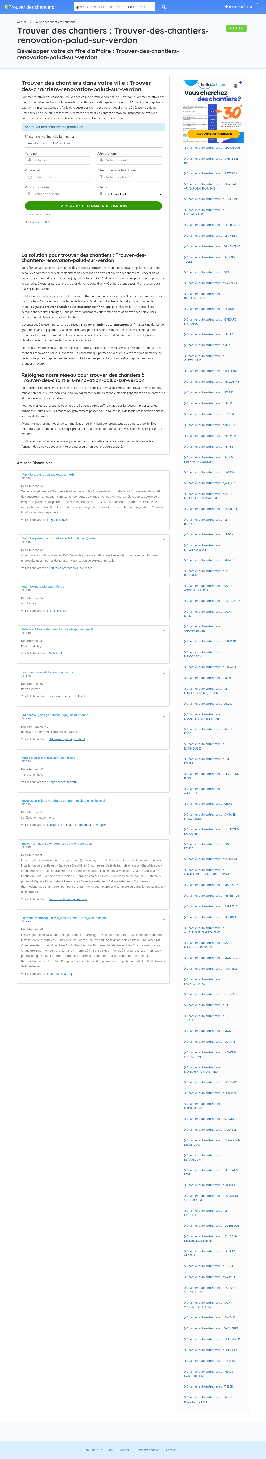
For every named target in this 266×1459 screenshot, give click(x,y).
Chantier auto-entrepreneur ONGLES (211, 1266)
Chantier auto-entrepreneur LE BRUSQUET (205, 522)
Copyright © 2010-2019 (98, 1450)
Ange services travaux (63, 782)
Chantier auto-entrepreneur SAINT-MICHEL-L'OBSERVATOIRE (208, 496)
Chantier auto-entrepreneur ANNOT (210, 560)
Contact (171, 1450)
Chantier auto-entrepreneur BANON (211, 472)
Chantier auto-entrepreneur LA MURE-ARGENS (210, 1253)
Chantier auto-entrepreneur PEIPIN (210, 446)
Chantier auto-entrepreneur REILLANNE (213, 381)
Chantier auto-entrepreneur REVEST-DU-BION (212, 776)
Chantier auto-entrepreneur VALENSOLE (213, 283)
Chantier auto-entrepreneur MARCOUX (212, 885)
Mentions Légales (147, 1450)
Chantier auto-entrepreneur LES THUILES (206, 1018)
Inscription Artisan (239, 7)
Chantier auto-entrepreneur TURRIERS (212, 969)
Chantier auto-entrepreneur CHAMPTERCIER (204, 628)
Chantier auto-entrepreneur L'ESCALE (211, 414)
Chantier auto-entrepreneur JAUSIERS (211, 483)
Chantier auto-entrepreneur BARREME (212, 906)
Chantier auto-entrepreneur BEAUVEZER (213, 1339)
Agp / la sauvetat (60, 520)
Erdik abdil (56, 653)
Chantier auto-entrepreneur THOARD (211, 667)
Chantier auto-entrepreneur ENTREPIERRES (204, 1106)
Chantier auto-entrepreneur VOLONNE (212, 371)
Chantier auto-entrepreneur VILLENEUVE (214, 246)
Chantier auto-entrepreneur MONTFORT (213, 1031)
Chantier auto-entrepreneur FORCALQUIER (204, 212)
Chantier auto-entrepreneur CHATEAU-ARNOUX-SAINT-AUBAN (211, 186)
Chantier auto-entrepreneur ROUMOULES (204, 746)
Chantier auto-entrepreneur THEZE (210, 1386)
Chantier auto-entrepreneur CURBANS (212, 1093)
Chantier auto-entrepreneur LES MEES (212, 235)
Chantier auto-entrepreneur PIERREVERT (213, 225)
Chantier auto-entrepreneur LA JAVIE (211, 1041)
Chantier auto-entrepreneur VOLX (209, 272)
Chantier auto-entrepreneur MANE (209, 403)
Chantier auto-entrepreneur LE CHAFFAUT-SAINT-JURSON (205, 691)
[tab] (93, 475)
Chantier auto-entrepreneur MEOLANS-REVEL (211, 1172)
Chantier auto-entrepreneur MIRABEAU (213, 917)
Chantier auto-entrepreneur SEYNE (210, 392)
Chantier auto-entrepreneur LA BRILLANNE (206, 573)
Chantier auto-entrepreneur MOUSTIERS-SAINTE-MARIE (204, 716)
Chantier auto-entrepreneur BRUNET (211, 1185)
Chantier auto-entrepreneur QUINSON (212, 994)
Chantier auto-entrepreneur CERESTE (211, 436)
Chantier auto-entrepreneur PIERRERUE (213, 895)
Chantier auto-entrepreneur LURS (209, 1005)
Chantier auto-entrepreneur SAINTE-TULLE (209, 259)
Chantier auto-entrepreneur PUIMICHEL (213, 1350)
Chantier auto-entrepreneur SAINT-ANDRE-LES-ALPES (208, 588)
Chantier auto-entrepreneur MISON (210, 534)
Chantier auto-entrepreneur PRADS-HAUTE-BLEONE (209, 1374)
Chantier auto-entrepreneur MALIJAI (211, 334)
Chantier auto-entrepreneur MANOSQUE (214, 147)
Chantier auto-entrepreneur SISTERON (212, 173)
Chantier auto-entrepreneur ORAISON (212, 199)
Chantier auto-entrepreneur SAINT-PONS (208, 731)
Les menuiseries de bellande (67, 696)
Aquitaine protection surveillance (70, 568)
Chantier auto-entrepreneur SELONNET (213, 1119)
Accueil (22, 22)
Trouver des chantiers (29, 7)
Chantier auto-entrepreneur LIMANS (211, 1361)
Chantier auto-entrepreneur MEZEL (210, 678)
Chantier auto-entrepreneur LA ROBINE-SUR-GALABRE (212, 1198)
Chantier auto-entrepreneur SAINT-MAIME (208, 614)
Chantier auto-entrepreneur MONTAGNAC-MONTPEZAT (204, 1069)
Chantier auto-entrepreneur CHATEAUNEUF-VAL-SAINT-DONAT (206, 872)
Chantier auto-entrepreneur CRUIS (209, 803)
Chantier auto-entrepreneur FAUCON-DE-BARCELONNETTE (210, 1238)
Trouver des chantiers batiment (54, 22)
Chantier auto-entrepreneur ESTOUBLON (204, 1157)
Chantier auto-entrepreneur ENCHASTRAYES (204, 981)
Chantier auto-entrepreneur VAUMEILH (213, 1277)
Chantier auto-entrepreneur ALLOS (210, 703)
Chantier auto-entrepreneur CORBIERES (213, 509)
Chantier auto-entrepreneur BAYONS (211, 1317)
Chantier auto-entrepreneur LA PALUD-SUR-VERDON (211, 1290)
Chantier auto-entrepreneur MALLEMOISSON (204, 547)
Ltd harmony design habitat (67, 739)
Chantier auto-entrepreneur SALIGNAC (212, 859)
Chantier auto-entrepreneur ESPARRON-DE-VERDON (212, 1142)
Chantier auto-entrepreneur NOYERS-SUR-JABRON (210, 1054)
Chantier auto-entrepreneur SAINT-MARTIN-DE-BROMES (208, 945)
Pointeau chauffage (61, 974)
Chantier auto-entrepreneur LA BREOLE (213, 1225)
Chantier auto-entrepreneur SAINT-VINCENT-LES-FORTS (208, 1305)
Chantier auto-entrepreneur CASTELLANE (204, 358)
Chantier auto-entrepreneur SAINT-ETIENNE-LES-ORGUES (208, 459)
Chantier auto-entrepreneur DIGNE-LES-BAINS (212, 161)
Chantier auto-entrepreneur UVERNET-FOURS (211, 761)
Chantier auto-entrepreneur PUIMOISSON (204, 654)
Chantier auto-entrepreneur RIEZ (208, 345)
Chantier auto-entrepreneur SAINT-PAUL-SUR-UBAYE (208, 1399)
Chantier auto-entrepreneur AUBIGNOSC (204, 791)
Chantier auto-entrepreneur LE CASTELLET (205, 1213)
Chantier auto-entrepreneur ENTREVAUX (213, 601)
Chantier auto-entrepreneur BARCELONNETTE (204, 296)
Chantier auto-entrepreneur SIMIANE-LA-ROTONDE (210, 816)
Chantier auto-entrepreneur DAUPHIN (212, 641)
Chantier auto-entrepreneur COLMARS (212, 1082)
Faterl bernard (58, 611)
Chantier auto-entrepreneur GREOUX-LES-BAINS (210, 321)
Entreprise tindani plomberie (68, 899)
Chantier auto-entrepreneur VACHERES (212, 1328)
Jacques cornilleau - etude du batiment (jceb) (78, 825)
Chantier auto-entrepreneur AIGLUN (211, 425)
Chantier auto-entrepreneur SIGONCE (212, 1129)
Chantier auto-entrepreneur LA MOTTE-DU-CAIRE (211, 831)
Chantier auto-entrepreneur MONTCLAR (213, 958)
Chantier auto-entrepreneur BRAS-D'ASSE (208, 846)
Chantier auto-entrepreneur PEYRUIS (211, 309)
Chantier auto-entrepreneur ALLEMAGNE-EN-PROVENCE (204, 930)
